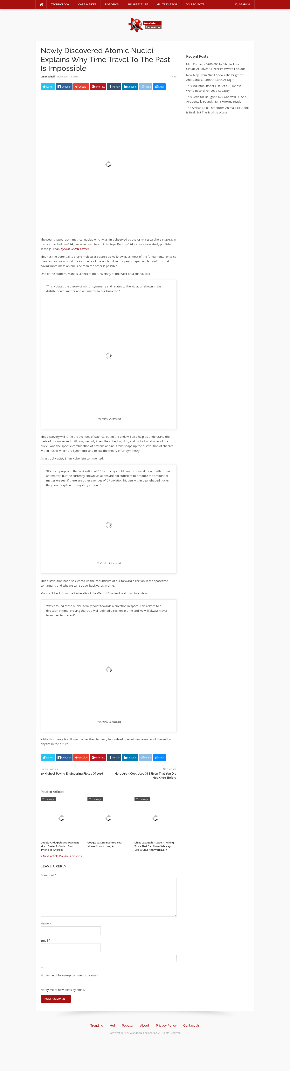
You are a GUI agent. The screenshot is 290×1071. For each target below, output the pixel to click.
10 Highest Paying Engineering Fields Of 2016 (72, 773)
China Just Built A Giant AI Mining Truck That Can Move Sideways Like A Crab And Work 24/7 (154, 846)
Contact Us (191, 1025)
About (144, 1025)
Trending (96, 1025)
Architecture (138, 4)
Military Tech (167, 4)
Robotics (112, 4)
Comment (48, 875)
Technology (60, 4)
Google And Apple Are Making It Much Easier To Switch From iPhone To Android (60, 846)
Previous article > (71, 856)
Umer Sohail (48, 76)
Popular (128, 1025)
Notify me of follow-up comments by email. (70, 975)
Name (46, 923)
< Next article (50, 856)
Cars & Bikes (87, 4)
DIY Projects (195, 4)
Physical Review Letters (74, 249)
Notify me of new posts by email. (63, 990)
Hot (112, 1025)
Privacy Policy (166, 1025)
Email (45, 940)
